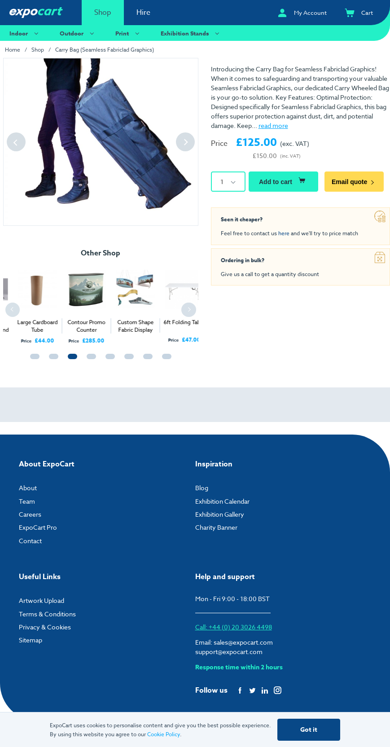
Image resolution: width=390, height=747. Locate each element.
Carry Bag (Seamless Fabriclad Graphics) (104, 49)
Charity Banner (216, 527)
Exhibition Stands (191, 33)
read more (273, 125)
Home (12, 49)
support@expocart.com (229, 651)
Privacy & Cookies (45, 627)
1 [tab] (32, 360)
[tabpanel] (72, 303)
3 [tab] (70, 360)
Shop (102, 12)
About (28, 487)
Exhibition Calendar (222, 501)
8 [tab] (164, 360)
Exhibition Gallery (219, 514)
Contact (30, 540)
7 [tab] (146, 360)
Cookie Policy (163, 734)
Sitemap (30, 640)
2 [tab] (51, 360)
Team (27, 501)
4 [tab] (89, 360)
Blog (201, 487)
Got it (308, 729)
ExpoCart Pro (38, 527)
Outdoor (78, 33)
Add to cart (283, 180)
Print (128, 33)
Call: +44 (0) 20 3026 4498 (233, 627)
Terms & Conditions (47, 614)
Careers (30, 514)
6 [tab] (127, 360)
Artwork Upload (41, 600)
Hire (143, 12)
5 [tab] (108, 360)
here (283, 233)
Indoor (25, 33)
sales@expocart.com (243, 642)
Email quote (354, 181)
